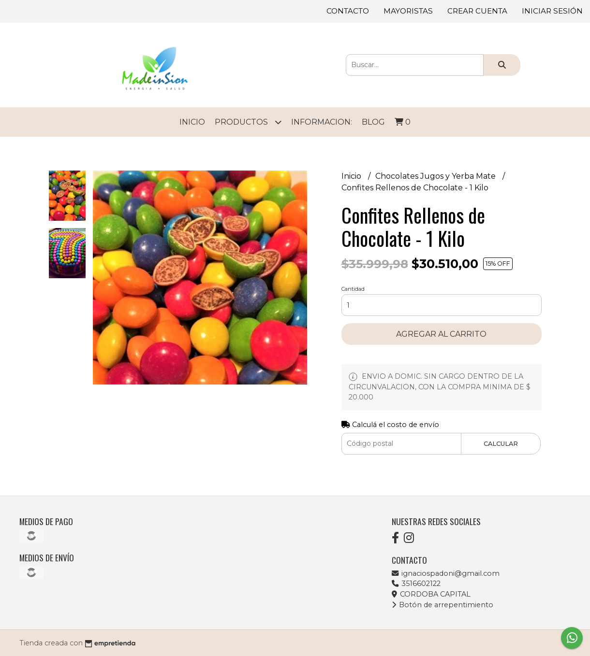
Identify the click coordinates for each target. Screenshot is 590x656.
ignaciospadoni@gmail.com (446, 573)
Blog (373, 122)
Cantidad (353, 288)
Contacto (347, 10)
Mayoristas (408, 10)
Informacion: (321, 122)
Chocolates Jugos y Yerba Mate (436, 176)
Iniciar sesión (552, 10)
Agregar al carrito (441, 334)
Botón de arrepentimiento (442, 604)
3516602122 (416, 583)
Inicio (192, 122)
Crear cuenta (477, 10)
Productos (248, 122)
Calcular (501, 443)
